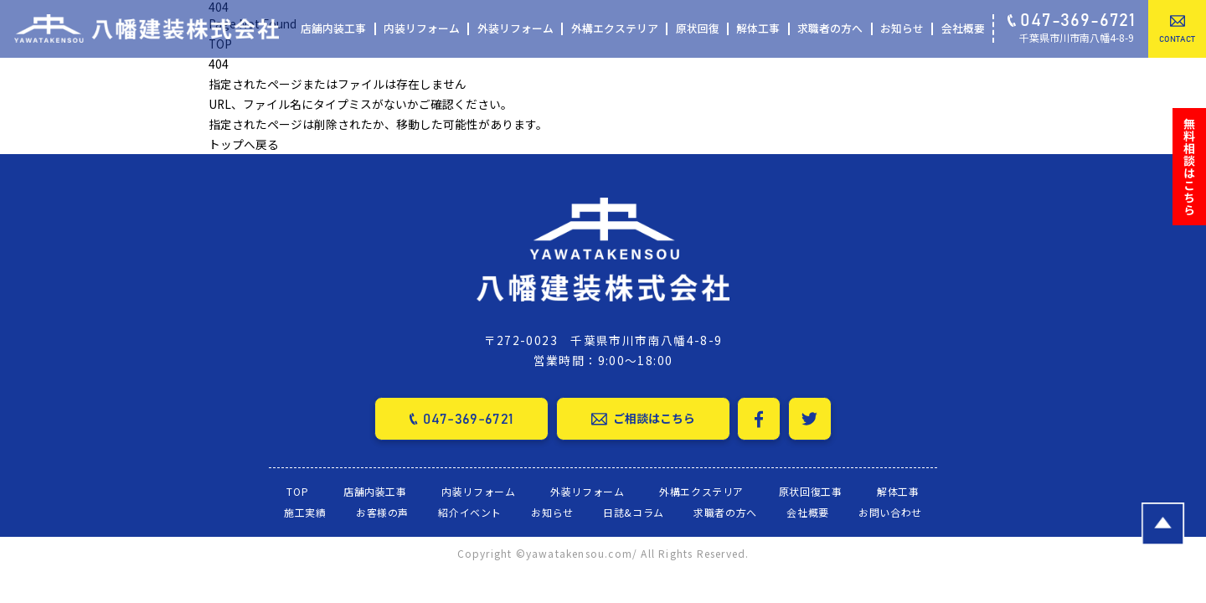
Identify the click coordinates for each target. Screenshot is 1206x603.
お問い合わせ (890, 512)
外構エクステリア (614, 29)
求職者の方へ (830, 29)
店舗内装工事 (333, 29)
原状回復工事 (811, 490)
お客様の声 (382, 512)
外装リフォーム (515, 29)
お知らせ (902, 29)
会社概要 (963, 29)
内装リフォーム (422, 29)
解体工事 (758, 29)
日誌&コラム (633, 512)
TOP (297, 490)
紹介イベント (470, 512)
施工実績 (305, 512)
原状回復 (697, 29)
